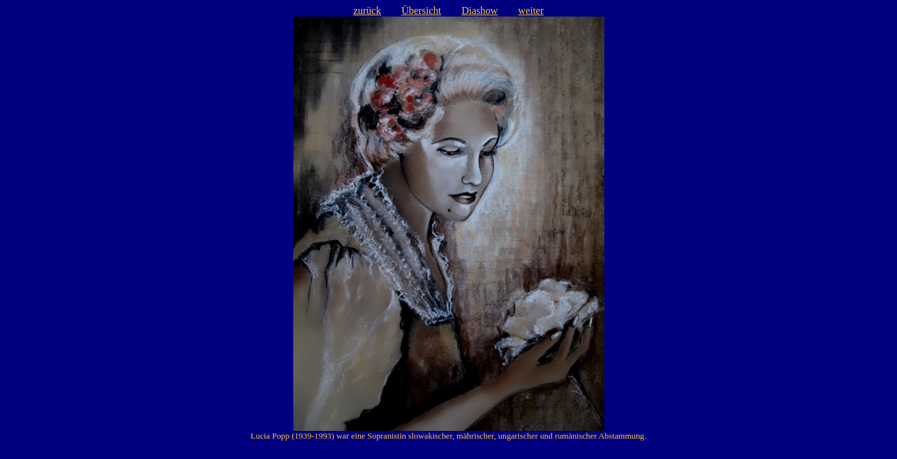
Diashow (480, 10)
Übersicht (421, 10)
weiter (531, 10)
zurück (367, 10)
